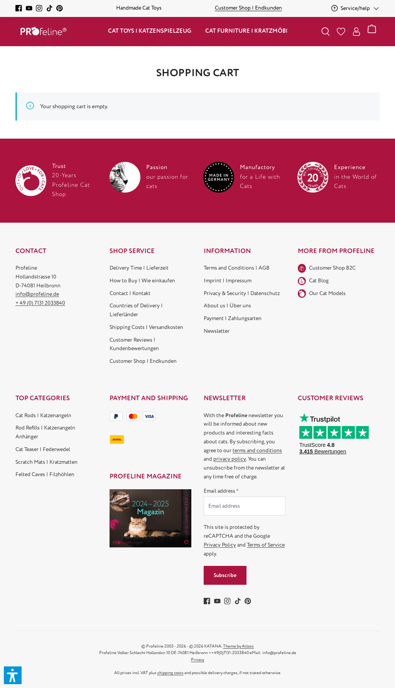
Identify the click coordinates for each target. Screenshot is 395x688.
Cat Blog (319, 280)
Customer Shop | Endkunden (143, 361)
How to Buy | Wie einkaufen (142, 280)
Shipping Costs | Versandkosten (146, 327)
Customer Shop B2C (332, 268)
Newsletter (217, 331)
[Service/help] (355, 8)
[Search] (325, 31)
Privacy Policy (220, 545)
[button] (13, 675)
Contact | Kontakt (130, 293)
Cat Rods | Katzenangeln (43, 415)
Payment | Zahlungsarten (233, 318)
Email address (221, 491)
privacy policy (229, 459)
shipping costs (170, 673)
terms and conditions (257, 450)
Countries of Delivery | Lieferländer (136, 310)
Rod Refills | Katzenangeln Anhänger (45, 432)
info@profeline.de (37, 294)
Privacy (197, 660)
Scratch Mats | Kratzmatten (46, 462)
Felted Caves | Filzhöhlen (44, 474)
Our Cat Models (327, 293)
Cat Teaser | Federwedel (42, 449)
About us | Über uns (227, 305)
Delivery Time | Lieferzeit (139, 268)
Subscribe (225, 575)
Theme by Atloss (238, 646)
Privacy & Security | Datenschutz (242, 293)
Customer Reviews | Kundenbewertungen (134, 344)
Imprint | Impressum (228, 280)
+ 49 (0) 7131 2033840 (40, 303)
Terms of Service (266, 545)
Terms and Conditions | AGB (237, 268)
